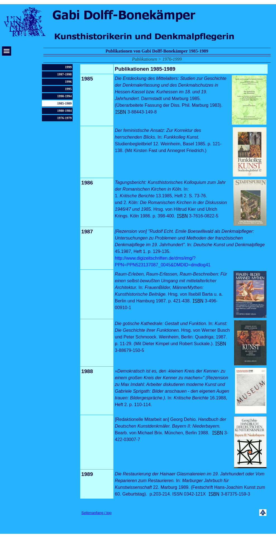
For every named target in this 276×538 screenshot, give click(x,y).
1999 (68, 67)
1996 (68, 82)
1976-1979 (64, 118)
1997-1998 (64, 74)
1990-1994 (64, 96)
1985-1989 (64, 103)
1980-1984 (64, 111)
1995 (68, 89)
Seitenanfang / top (96, 513)
